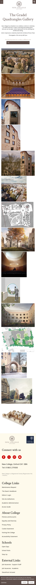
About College (11, 513)
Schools (7, 542)
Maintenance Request (9, 487)
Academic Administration (10, 503)
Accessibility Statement (10, 536)
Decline (24, 582)
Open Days (5, 546)
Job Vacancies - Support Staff (11, 564)
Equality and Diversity (9, 521)
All (18, 43)
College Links (10, 483)
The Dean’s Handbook (9, 491)
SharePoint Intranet (8, 572)
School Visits (6, 550)
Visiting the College (8, 532)
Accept (31, 582)
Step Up (4, 554)
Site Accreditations (8, 499)
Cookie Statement (8, 529)
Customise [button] (3, 582)
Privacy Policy (6, 525)
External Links (11, 560)
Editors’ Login (6, 495)
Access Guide (6, 507)
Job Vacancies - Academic (10, 568)
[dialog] (18, 580)
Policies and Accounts (9, 517)
